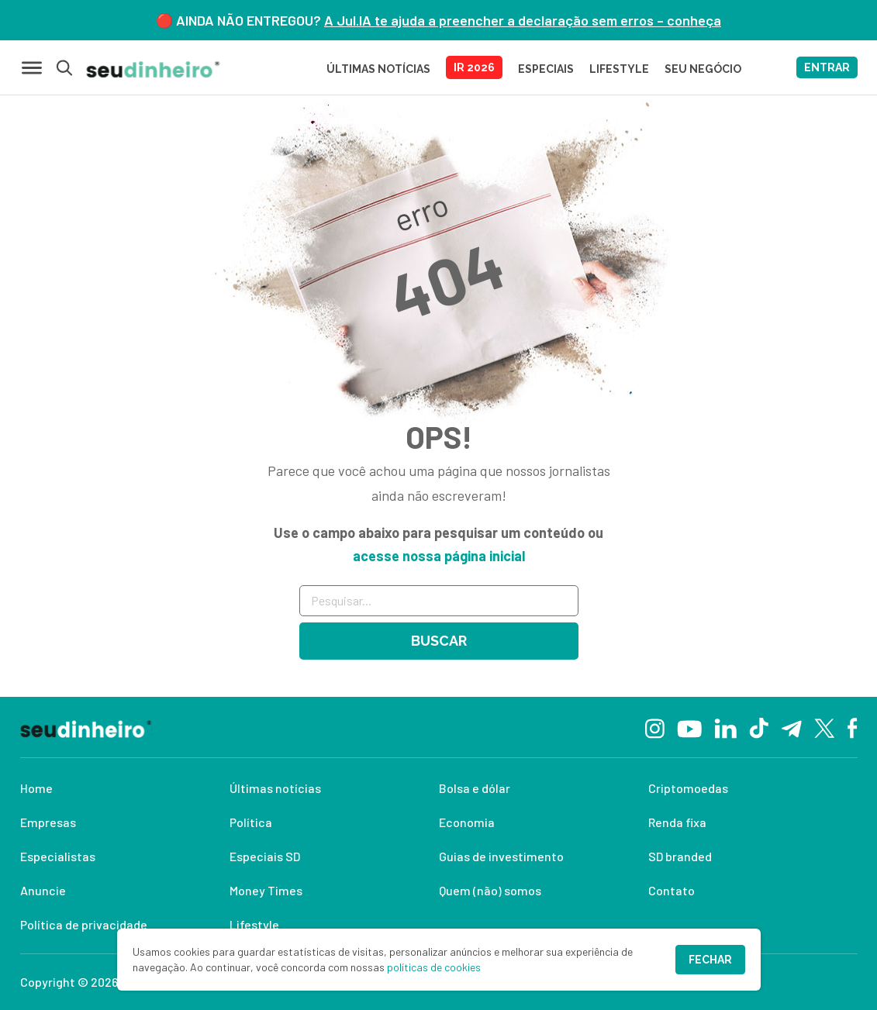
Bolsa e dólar (474, 788)
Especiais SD (265, 856)
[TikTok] (758, 727)
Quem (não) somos (490, 890)
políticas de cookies (434, 967)
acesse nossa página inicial (439, 555)
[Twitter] (824, 727)
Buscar (439, 641)
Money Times (266, 890)
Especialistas (57, 856)
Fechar (710, 959)
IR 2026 (474, 67)
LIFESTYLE (619, 69)
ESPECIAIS (546, 69)
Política (251, 822)
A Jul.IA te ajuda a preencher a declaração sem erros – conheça (522, 20)
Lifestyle (254, 924)
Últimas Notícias (378, 69)
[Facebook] (853, 727)
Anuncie (43, 890)
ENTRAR (827, 67)
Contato (671, 890)
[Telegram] (791, 727)
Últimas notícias (275, 788)
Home (36, 788)
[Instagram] (655, 726)
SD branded (680, 856)
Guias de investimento (501, 856)
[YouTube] (689, 727)
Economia (467, 822)
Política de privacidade (83, 924)
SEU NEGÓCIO (703, 69)
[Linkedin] (725, 726)
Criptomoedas (688, 788)
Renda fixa (677, 822)
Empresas (48, 822)
